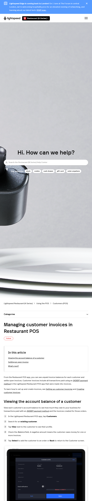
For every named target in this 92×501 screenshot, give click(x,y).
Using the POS (42, 303)
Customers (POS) (60, 303)
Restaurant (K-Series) (36, 18)
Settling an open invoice (18, 362)
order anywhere (74, 171)
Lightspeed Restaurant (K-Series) (18, 303)
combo (37, 171)
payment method (38, 411)
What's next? (13, 366)
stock (28, 171)
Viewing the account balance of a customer (26, 358)
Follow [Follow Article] (8, 338)
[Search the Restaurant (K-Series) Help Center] (46, 162)
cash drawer (48, 171)
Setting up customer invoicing (59, 389)
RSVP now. (41, 10)
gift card (60, 171)
